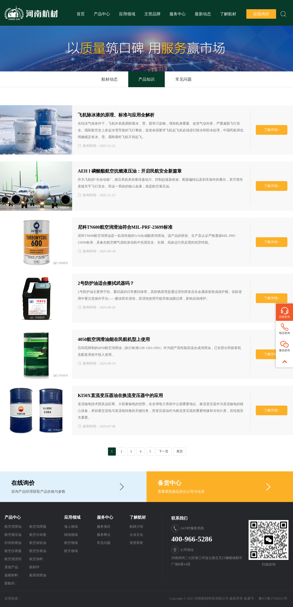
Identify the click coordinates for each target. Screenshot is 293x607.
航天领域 (71, 551)
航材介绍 (136, 526)
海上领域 (71, 526)
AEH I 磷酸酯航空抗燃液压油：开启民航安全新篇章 (130, 171)
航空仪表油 (37, 551)
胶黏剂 (10, 583)
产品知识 (146, 79)
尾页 (179, 451)
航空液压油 (13, 534)
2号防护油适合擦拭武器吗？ (106, 283)
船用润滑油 (37, 575)
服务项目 (103, 526)
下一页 (163, 451)
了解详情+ (271, 130)
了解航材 (228, 14)
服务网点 (103, 534)
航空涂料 (36, 559)
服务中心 (177, 14)
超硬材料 (11, 575)
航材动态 (109, 79)
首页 (81, 14)
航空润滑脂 (37, 526)
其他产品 (11, 567)
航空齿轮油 (37, 543)
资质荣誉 (136, 543)
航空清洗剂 (13, 559)
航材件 (34, 567)
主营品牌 (152, 14)
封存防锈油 (13, 543)
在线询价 (261, 14)
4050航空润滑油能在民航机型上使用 (114, 339)
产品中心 (102, 14)
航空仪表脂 (13, 551)
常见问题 (183, 79)
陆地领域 (71, 534)
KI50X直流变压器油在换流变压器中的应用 (120, 395)
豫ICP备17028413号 (273, 598)
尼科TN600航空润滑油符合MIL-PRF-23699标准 (125, 227)
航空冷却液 (37, 534)
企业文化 (136, 534)
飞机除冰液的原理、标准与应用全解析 (116, 114)
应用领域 (127, 14)
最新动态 (203, 14)
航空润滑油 (13, 526)
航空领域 (71, 543)
